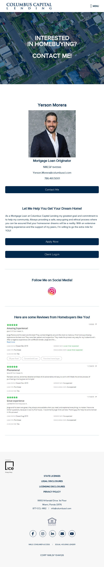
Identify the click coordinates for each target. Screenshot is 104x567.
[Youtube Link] (72, 534)
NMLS (31, 544)
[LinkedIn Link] (52, 534)
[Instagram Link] (42, 534)
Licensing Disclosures (52, 487)
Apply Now (52, 241)
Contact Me (52, 189)
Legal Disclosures (52, 481)
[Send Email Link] (62, 534)
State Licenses (52, 476)
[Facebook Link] (33, 534)
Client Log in (52, 254)
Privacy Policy (52, 492)
